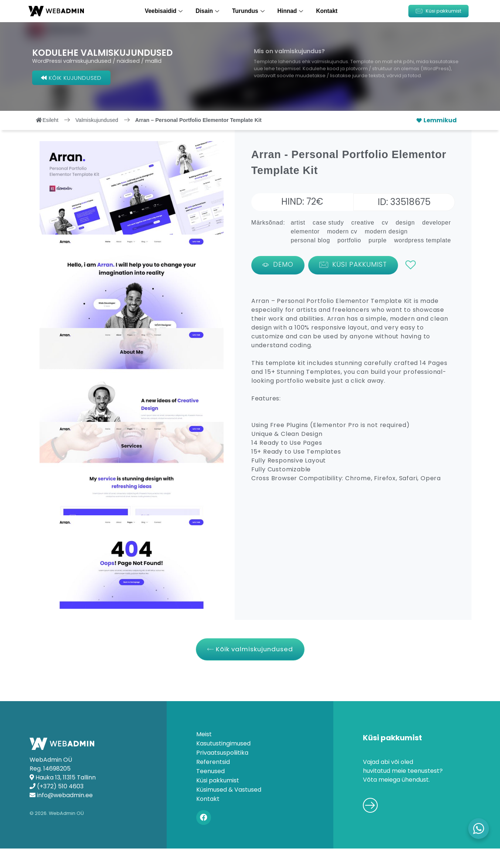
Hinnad (290, 11)
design (405, 222)
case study (328, 222)
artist (298, 222)
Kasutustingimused (223, 745)
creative (362, 222)
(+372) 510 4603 (60, 787)
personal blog (310, 240)
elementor (305, 231)
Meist (204, 736)
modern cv (342, 231)
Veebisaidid (166, 11)
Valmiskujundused (96, 120)
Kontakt (325, 11)
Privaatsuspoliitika (222, 754)
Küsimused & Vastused (228, 791)
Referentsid (213, 763)
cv (385, 222)
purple (377, 240)
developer (436, 222)
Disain (209, 11)
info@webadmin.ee (65, 796)
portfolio (349, 240)
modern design (386, 231)
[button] (438, 11)
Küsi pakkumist (217, 782)
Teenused (210, 772)
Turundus (249, 11)
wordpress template (422, 240)
